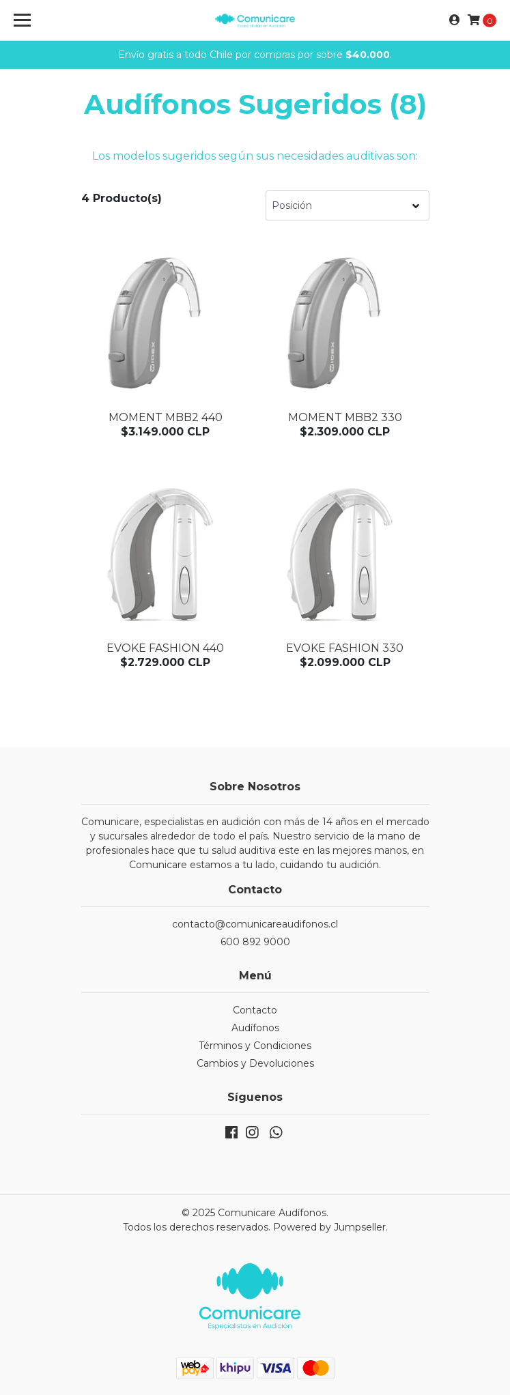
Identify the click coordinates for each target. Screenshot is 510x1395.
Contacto (255, 1010)
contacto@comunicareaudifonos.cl (255, 924)
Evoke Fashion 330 (344, 648)
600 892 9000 (255, 942)
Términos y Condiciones (255, 1045)
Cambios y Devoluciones (255, 1063)
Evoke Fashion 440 (165, 648)
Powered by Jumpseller (329, 1227)
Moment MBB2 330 (345, 417)
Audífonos (255, 1028)
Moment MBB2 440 (166, 417)
